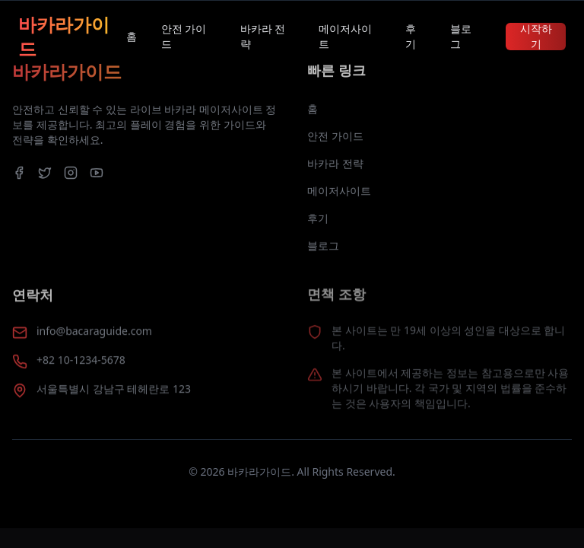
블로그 (460, 36)
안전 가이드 (184, 36)
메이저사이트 (345, 36)
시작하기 (536, 36)
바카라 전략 (263, 36)
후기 (410, 36)
